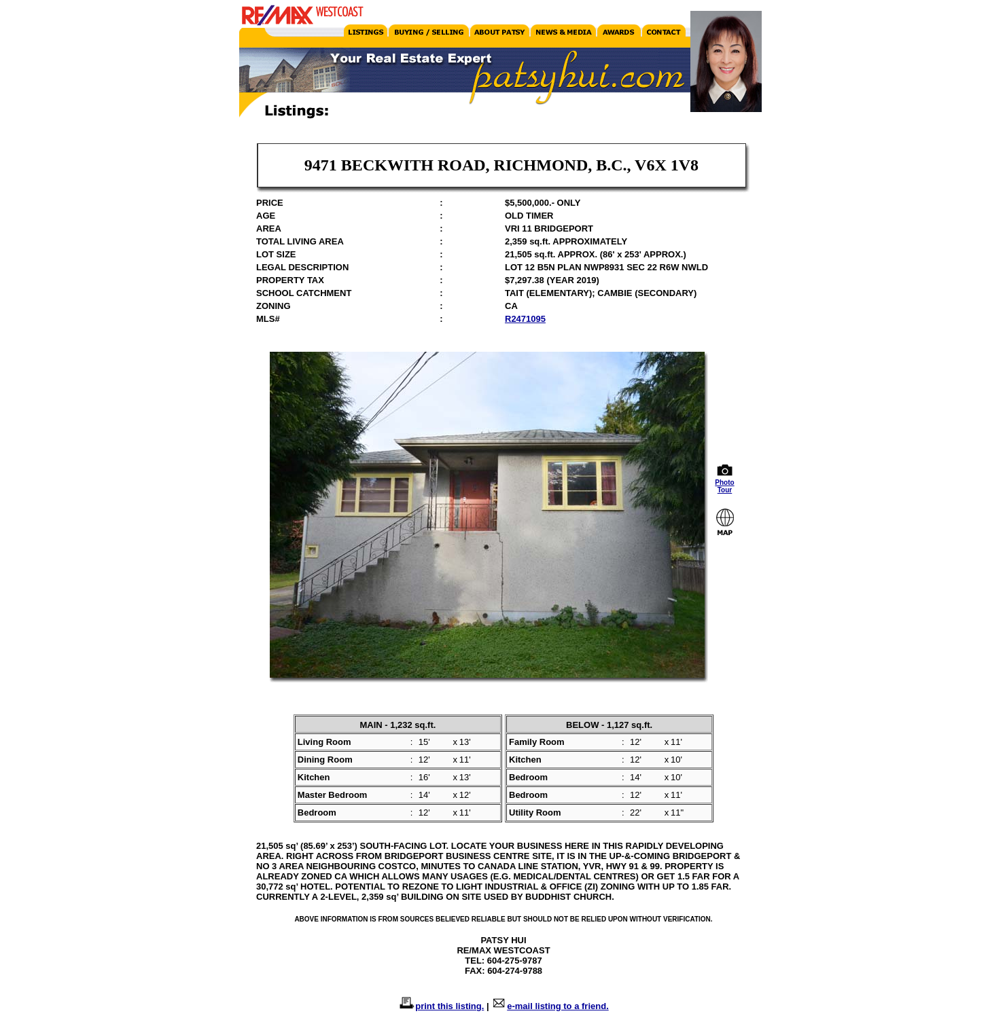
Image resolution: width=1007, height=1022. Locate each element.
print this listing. (449, 1006)
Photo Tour (725, 483)
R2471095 (525, 319)
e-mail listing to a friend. (558, 1006)
